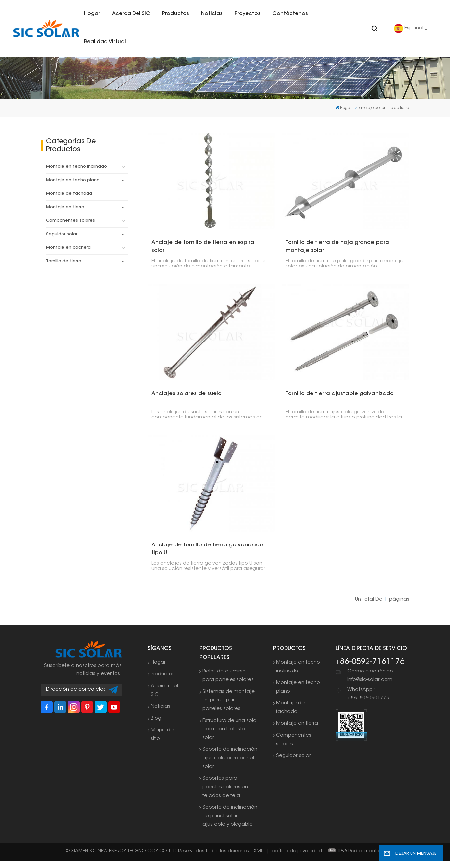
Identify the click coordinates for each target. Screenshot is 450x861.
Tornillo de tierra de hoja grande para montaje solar (337, 246)
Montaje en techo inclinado (76, 167)
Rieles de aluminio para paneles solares (228, 675)
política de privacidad (297, 851)
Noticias (212, 14)
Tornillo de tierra (63, 261)
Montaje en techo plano (73, 180)
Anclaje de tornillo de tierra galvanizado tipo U (207, 549)
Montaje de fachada (69, 194)
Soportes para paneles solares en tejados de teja (225, 787)
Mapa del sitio (163, 734)
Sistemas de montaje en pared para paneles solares (228, 700)
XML (258, 851)
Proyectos (248, 14)
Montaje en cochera (68, 248)
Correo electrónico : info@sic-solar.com (371, 675)
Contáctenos (290, 14)
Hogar (92, 14)
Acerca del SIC (131, 14)
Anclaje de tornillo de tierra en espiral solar (203, 246)
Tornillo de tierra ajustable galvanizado (340, 393)
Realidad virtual (105, 42)
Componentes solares (70, 221)
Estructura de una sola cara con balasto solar (229, 729)
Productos (175, 14)
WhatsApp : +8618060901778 (368, 694)
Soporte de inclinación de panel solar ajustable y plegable (229, 816)
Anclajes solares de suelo (186, 393)
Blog (156, 718)
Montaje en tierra (65, 207)
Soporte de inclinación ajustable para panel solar (229, 758)
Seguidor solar (61, 234)
